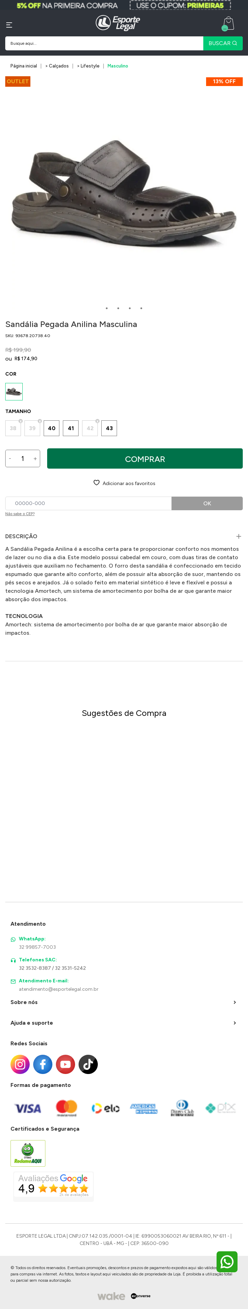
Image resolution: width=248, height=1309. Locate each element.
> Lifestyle (88, 66)
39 (32, 428)
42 (90, 428)
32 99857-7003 (37, 947)
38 (13, 428)
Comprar (145, 459)
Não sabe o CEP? (20, 514)
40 (52, 428)
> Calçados (57, 66)
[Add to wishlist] (124, 482)
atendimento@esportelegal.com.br (59, 989)
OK (207, 503)
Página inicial (23, 66)
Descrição (21, 536)
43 (109, 428)
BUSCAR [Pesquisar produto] (223, 43)
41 (71, 428)
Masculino (118, 66)
